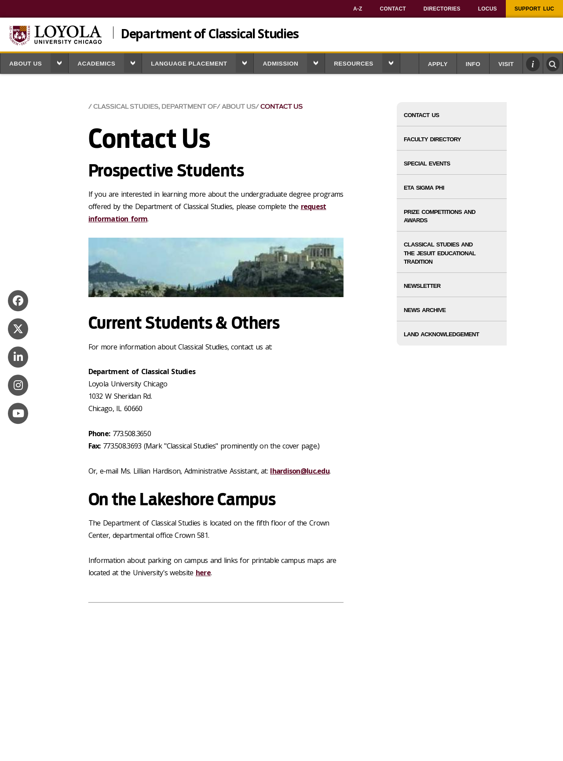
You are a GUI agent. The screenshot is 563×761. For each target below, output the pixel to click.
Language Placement (189, 63)
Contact (393, 9)
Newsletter (422, 286)
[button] (59, 63)
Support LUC (534, 9)
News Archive (425, 310)
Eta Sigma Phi (424, 187)
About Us (25, 63)
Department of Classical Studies (210, 32)
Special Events (427, 163)
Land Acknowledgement (441, 334)
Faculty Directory (432, 139)
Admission (280, 63)
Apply (438, 64)
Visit (506, 64)
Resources (353, 63)
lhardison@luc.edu (299, 471)
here (203, 572)
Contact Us (281, 106)
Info (473, 64)
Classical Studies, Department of (155, 106)
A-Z (357, 9)
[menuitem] (357, 9)
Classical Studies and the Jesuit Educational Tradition (439, 253)
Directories (442, 9)
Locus (487, 9)
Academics (96, 63)
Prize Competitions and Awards (439, 216)
